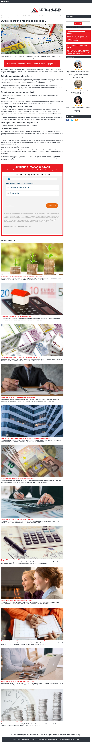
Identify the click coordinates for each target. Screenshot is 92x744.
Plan (72, 739)
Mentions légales (52, 739)
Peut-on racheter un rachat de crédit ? (12, 722)
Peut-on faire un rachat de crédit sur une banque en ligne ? (18, 681)
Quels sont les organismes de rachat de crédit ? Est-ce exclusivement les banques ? (26, 438)
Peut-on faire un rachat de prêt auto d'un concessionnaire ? (18, 397)
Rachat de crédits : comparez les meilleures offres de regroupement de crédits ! (43, 15)
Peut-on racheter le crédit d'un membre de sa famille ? (17, 600)
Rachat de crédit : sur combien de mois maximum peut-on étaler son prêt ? (23, 641)
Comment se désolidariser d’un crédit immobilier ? (16, 316)
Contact (77, 739)
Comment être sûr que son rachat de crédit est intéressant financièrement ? (23, 276)
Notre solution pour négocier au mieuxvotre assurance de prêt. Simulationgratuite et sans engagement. (77, 52)
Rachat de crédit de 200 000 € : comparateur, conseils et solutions (20, 357)
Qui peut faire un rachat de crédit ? (11, 560)
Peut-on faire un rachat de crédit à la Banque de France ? (18, 519)
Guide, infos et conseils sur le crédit (16, 15)
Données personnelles (64, 739)
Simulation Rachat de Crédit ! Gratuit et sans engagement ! (32, 64)
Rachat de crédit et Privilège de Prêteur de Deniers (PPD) (17, 478)
